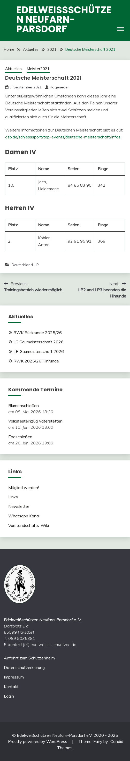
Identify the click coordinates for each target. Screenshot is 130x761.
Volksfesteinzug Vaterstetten (35, 421)
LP (37, 264)
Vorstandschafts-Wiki (28, 525)
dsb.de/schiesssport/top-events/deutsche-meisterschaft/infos (62, 136)
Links (13, 496)
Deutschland (22, 264)
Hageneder (59, 87)
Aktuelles (13, 68)
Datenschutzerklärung (24, 667)
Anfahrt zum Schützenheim (29, 657)
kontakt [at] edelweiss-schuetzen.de (42, 644)
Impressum (14, 677)
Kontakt (11, 686)
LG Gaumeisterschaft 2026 (38, 341)
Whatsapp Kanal (24, 515)
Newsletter (18, 506)
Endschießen (20, 436)
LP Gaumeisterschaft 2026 (38, 351)
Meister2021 (38, 68)
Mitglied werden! (23, 487)
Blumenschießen (23, 405)
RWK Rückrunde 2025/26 (37, 332)
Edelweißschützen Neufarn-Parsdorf (63, 19)
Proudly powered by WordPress (38, 741)
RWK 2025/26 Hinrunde (36, 360)
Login (9, 696)
